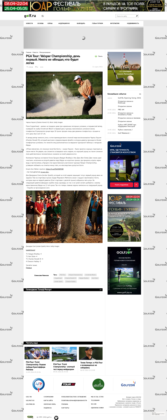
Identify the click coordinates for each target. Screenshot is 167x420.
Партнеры (65, 408)
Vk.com (93, 404)
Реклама (64, 404)
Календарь (81, 24)
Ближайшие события (139, 94)
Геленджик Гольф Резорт (100, 289)
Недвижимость (133, 24)
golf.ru (30, 417)
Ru (42, 16)
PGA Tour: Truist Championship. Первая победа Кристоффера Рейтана (36, 366)
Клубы (50, 24)
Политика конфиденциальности (68, 400)
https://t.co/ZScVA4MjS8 (54, 169)
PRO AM (121, 110)
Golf (30, 16)
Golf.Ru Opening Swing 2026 (129, 98)
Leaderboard (30, 250)
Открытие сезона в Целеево (129, 118)
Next (128, 38)
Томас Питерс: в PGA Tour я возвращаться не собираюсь (91, 365)
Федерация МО (64, 24)
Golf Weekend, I (124, 133)
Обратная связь (50, 404)
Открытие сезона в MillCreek (125, 102)
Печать (100, 56)
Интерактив (114, 24)
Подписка (48, 408)
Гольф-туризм (97, 24)
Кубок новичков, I (125, 130)
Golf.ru (29, 397)
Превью (29, 268)
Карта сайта (48, 400)
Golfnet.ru (30, 400)
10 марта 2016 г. (45, 172)
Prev (39, 38)
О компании (48, 397)
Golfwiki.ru (30, 404)
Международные (45, 52)
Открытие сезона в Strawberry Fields (125, 114)
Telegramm (95, 400)
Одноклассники (97, 408)
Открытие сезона (125, 106)
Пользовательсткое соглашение (68, 397)
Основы (40, 24)
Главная (28, 52)
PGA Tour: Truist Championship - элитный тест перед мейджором (64, 367)
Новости (29, 24)
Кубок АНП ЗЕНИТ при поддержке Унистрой (127, 125)
